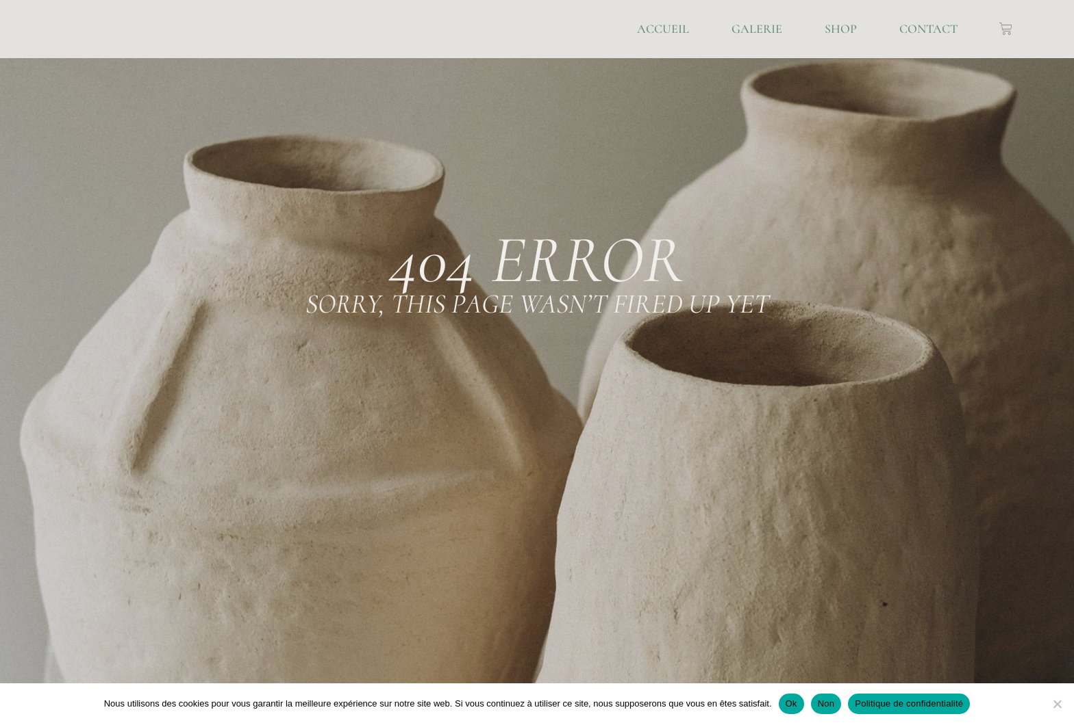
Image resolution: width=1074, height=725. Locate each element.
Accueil (663, 29)
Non (826, 703)
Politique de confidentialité (909, 703)
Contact (928, 29)
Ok (791, 703)
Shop (841, 29)
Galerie (757, 29)
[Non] (1057, 704)
